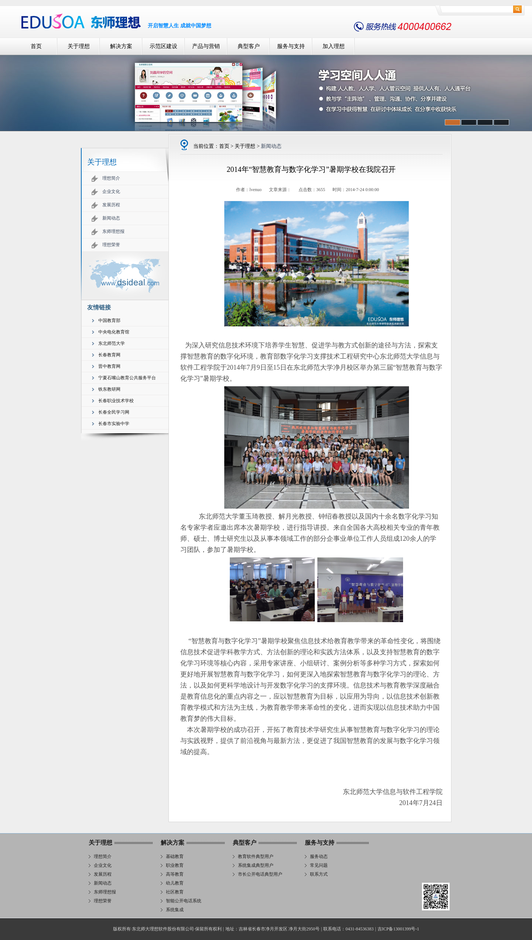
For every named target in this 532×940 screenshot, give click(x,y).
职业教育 (175, 865)
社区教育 (175, 892)
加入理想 (334, 46)
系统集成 (175, 909)
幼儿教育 (175, 883)
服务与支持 (291, 46)
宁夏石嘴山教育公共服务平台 (127, 377)
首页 (36, 46)
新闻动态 (111, 218)
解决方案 (121, 46)
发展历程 (111, 204)
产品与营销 (206, 46)
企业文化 (111, 191)
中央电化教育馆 (113, 332)
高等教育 (175, 874)
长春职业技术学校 (116, 400)
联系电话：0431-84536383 (348, 928)
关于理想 (79, 46)
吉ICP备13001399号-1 (398, 928)
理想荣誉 (111, 244)
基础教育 (175, 856)
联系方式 (319, 874)
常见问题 (319, 865)
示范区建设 (163, 46)
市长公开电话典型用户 (260, 874)
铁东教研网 (109, 389)
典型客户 (249, 46)
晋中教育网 (109, 366)
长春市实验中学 (113, 423)
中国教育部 (109, 320)
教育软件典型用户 (255, 856)
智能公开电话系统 (183, 900)
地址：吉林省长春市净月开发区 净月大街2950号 (272, 928)
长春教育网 (109, 354)
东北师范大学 (111, 343)
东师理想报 (113, 231)
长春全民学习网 (113, 412)
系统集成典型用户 (255, 865)
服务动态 (319, 856)
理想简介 (111, 178)
